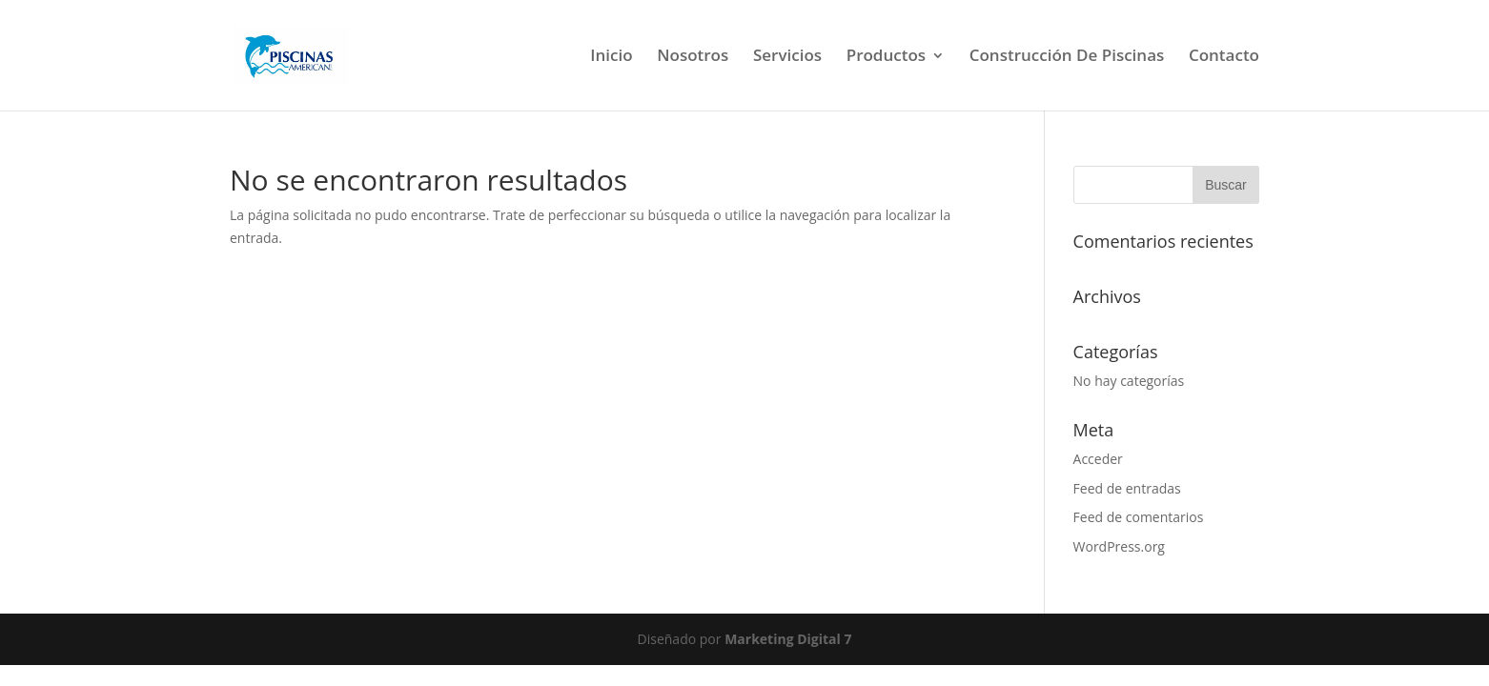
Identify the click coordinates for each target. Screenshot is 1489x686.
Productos (886, 57)
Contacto (1224, 57)
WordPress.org (1119, 546)
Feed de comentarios (1138, 517)
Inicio (611, 57)
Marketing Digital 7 (787, 639)
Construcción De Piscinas (1067, 57)
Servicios (787, 57)
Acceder (1098, 459)
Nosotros (692, 57)
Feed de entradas (1127, 488)
